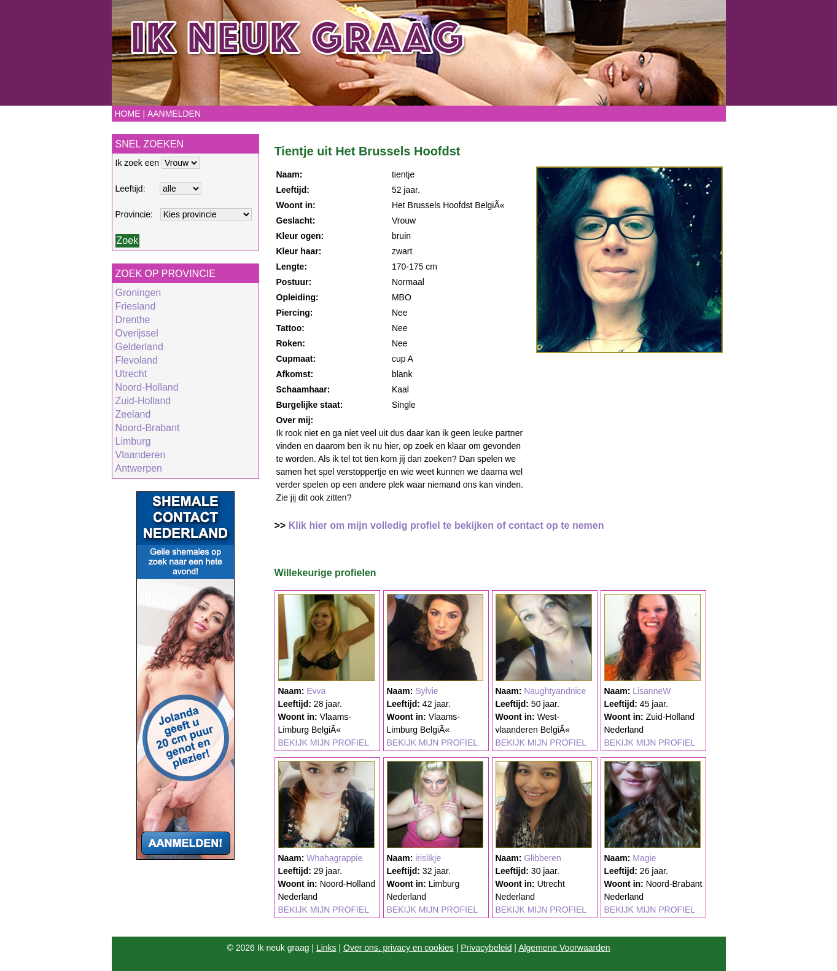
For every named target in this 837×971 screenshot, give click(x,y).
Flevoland (136, 360)
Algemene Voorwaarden (564, 948)
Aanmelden (174, 114)
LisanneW (652, 691)
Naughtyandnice (555, 691)
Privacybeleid (486, 948)
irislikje (428, 858)
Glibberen (542, 858)
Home (128, 114)
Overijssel (136, 333)
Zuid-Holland (143, 401)
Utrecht (131, 374)
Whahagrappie (334, 858)
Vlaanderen (140, 455)
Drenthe (132, 319)
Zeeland (133, 414)
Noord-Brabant (147, 428)
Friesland (135, 306)
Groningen (138, 292)
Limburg (133, 441)
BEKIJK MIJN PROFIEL (324, 742)
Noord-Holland (147, 387)
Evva (315, 691)
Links (326, 948)
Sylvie (426, 691)
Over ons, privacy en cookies (398, 948)
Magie (644, 858)
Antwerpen (139, 468)
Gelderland (139, 346)
